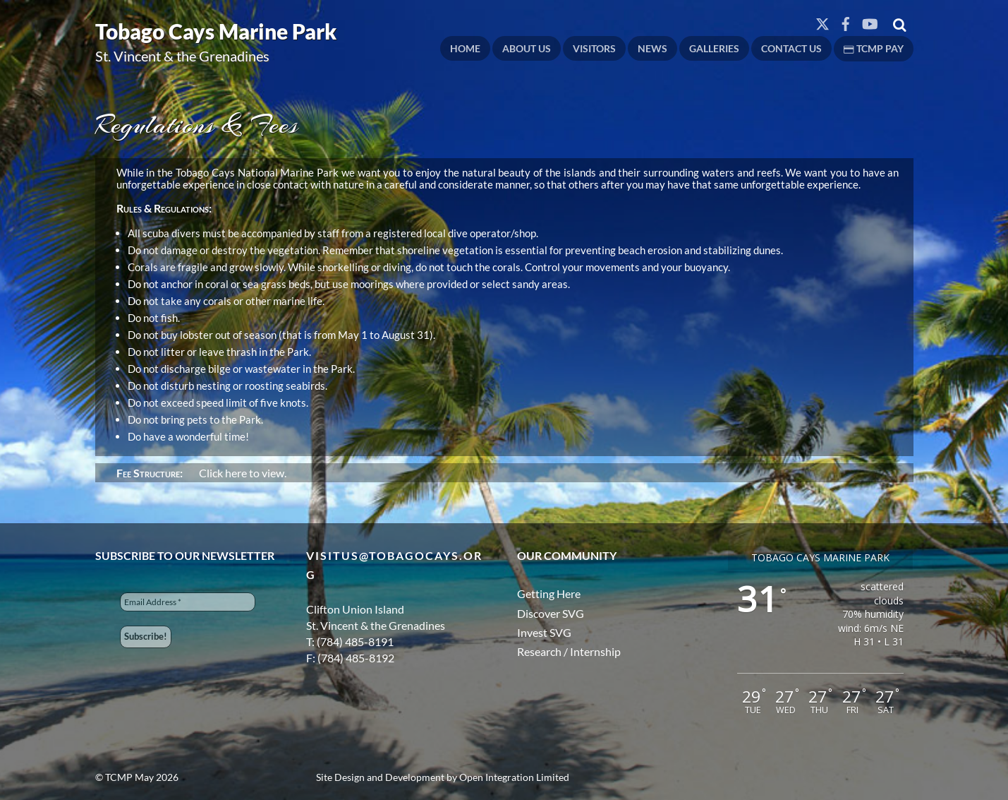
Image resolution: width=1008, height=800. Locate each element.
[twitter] (822, 21)
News (652, 48)
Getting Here (549, 593)
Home (465, 48)
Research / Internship (569, 651)
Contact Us (791, 48)
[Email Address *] (187, 601)
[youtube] (869, 21)
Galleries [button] (714, 48)
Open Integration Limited (514, 777)
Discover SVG (550, 613)
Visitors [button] (594, 48)
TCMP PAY (873, 48)
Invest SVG (544, 632)
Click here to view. (241, 472)
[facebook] (846, 21)
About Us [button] (526, 48)
